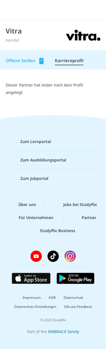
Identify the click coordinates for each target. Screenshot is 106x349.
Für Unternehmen (31, 217)
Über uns (22, 204)
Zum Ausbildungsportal (38, 160)
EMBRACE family (63, 331)
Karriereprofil (69, 60)
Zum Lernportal (31, 141)
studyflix (58, 10)
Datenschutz (73, 297)
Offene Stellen (25, 61)
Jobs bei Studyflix (75, 204)
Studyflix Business (53, 231)
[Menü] (12, 10)
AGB (52, 297)
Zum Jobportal (29, 178)
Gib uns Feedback (78, 306)
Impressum (32, 297)
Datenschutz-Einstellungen (35, 306)
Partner (84, 217)
